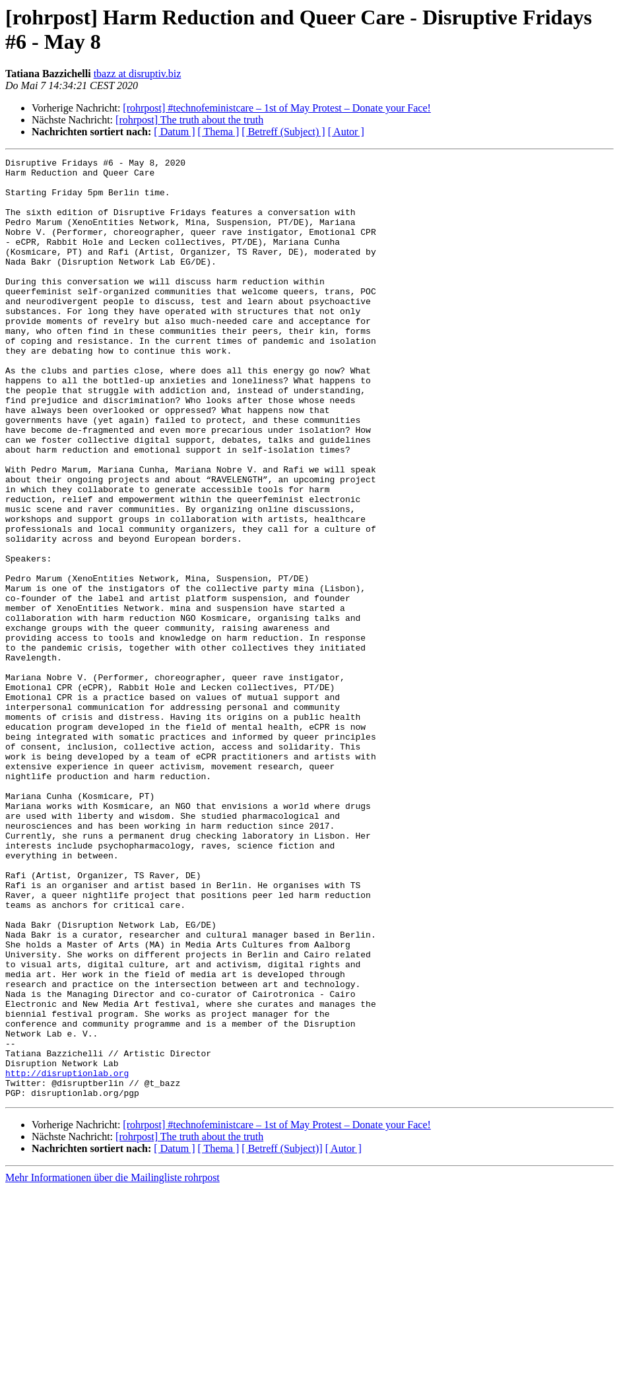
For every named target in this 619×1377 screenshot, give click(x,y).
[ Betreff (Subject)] (282, 1336)
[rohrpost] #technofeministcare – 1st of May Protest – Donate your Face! (277, 107)
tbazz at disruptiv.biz (137, 73)
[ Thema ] (219, 131)
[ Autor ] (346, 131)
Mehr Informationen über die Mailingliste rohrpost (112, 1365)
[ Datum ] (174, 131)
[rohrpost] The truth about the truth (189, 119)
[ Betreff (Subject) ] (283, 131)
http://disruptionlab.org (67, 1257)
